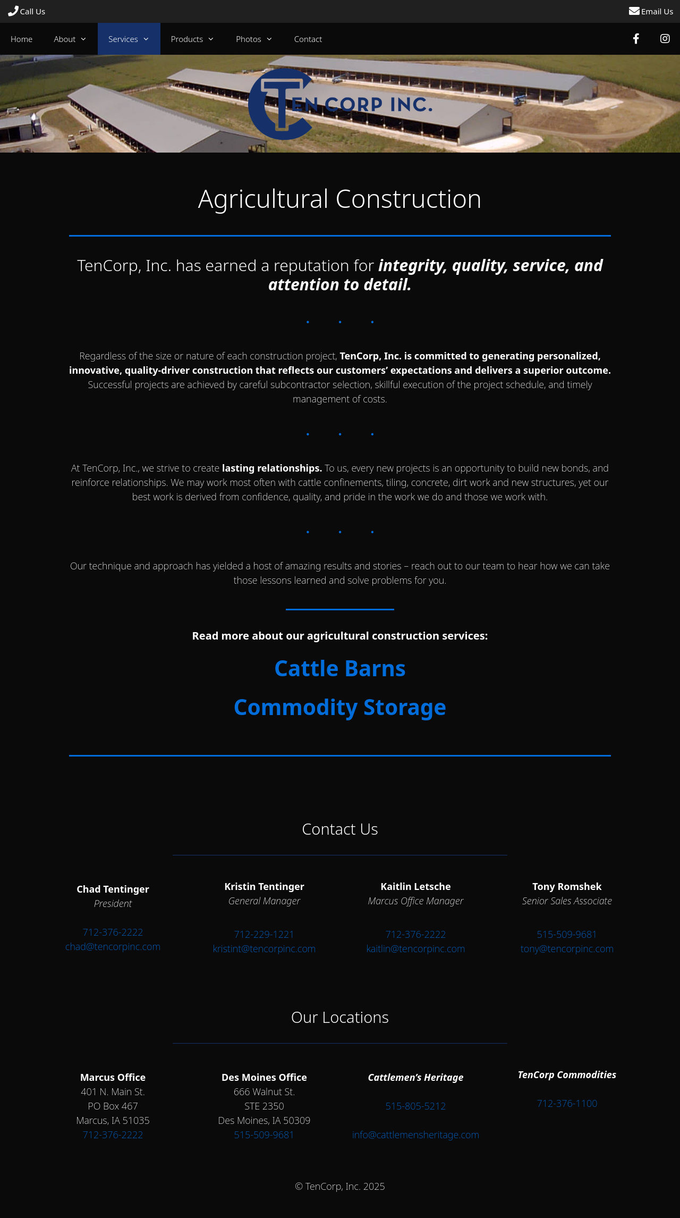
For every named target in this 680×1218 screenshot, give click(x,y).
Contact (308, 38)
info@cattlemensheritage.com (415, 1134)
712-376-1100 (567, 1103)
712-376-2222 (112, 932)
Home (21, 38)
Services (134, 39)
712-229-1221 (264, 934)
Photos (260, 39)
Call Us (26, 11)
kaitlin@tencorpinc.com (415, 948)
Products (198, 39)
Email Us (651, 11)
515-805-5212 (415, 1105)
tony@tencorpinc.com (567, 948)
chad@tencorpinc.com (112, 946)
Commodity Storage (339, 706)
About (76, 39)
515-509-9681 (567, 934)
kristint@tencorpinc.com (264, 948)
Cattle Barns (340, 668)
